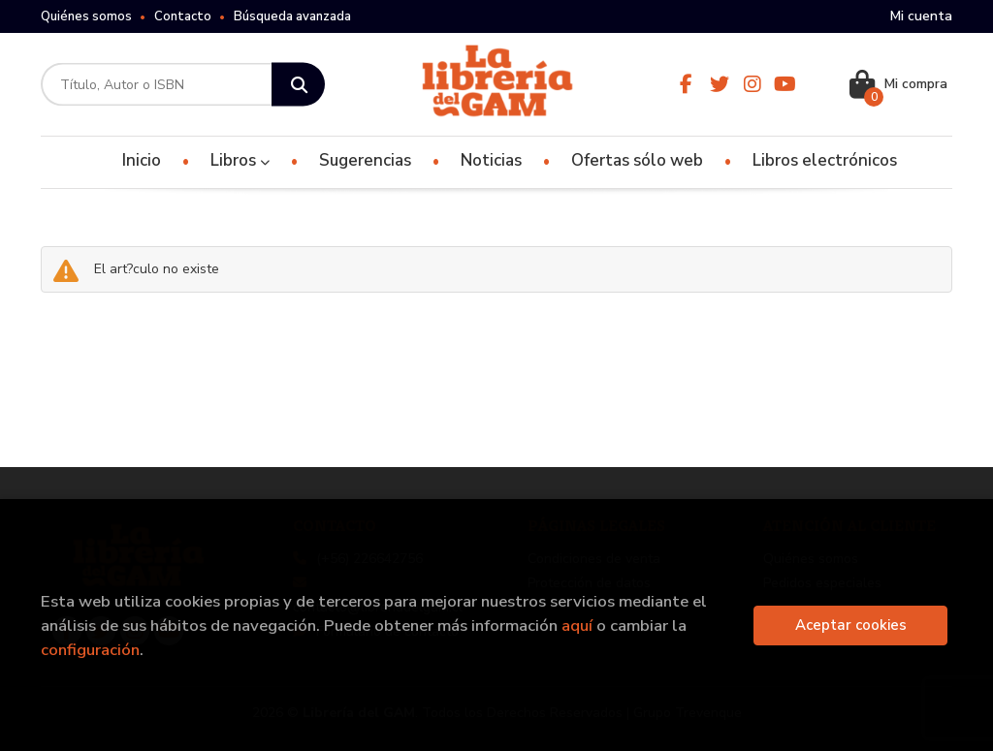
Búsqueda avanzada (292, 16)
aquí (577, 625)
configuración (90, 650)
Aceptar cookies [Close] (851, 625)
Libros (240, 160)
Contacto (182, 16)
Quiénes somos (86, 16)
